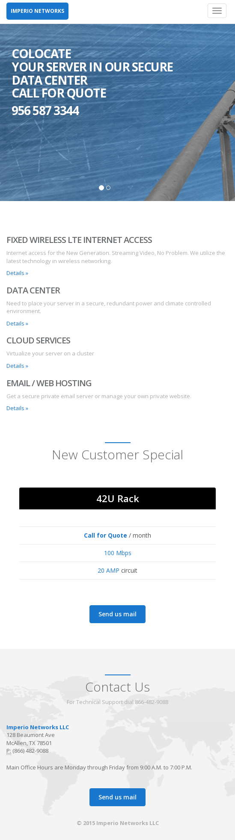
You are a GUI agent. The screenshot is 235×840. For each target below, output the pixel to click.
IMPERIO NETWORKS (37, 11)
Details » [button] (17, 273)
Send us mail (117, 614)
